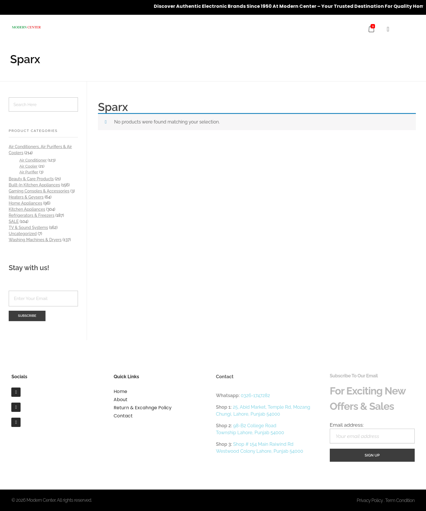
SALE (14, 221)
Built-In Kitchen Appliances (34, 185)
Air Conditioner (33, 160)
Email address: (372, 433)
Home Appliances (25, 203)
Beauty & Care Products (31, 179)
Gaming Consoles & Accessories (39, 191)
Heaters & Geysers (26, 197)
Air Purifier (28, 172)
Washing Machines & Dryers (35, 239)
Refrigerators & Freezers (31, 215)
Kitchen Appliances (27, 209)
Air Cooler (28, 166)
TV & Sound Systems (28, 227)
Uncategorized (23, 233)
